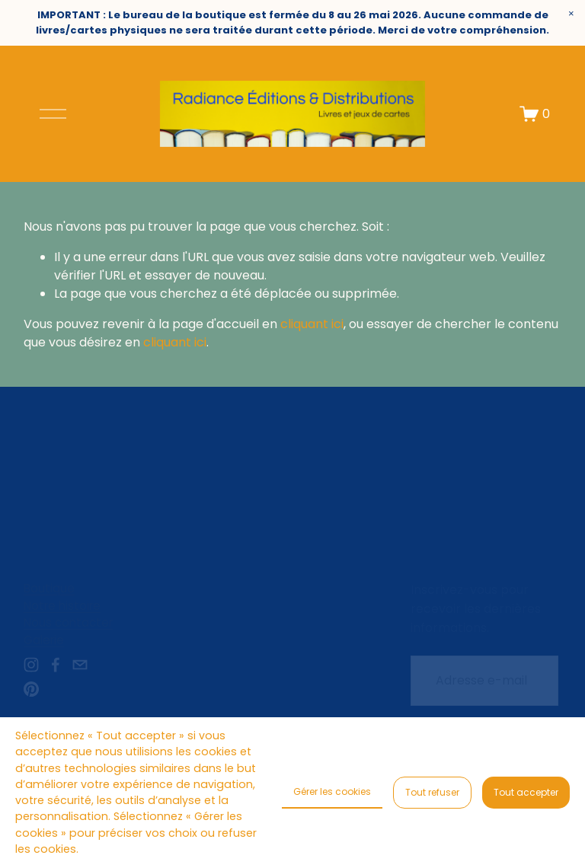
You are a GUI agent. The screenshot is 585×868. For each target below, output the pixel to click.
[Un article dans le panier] (534, 113)
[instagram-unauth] (31, 664)
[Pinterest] (31, 689)
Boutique (49, 588)
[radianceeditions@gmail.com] (80, 664)
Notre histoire (62, 606)
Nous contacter (68, 622)
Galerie (44, 640)
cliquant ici (312, 324)
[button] (571, 13)
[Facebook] (55, 664)
